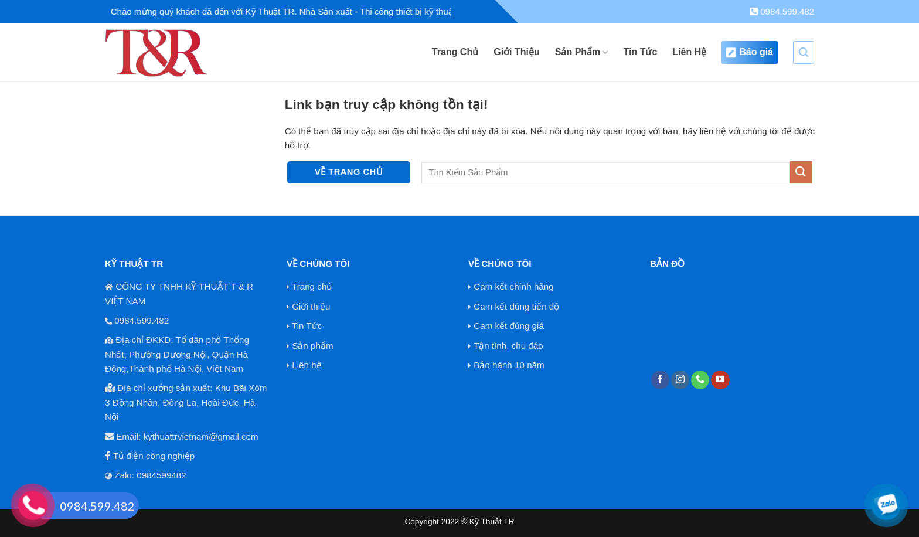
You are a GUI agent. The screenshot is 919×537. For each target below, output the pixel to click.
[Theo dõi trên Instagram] (680, 380)
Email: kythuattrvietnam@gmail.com (187, 436)
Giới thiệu (311, 306)
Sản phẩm (312, 346)
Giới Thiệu (516, 52)
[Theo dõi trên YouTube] (720, 380)
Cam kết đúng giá (509, 326)
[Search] (803, 52)
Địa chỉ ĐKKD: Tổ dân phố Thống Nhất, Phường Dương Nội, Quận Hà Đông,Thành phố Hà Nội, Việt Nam (177, 354)
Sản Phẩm (581, 52)
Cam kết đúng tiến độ (516, 306)
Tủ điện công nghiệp (154, 456)
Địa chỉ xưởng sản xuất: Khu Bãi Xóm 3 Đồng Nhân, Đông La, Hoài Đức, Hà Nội (186, 402)
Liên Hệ (689, 52)
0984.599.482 (782, 11)
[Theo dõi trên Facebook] (660, 380)
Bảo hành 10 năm (509, 365)
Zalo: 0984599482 (150, 475)
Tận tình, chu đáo (508, 346)
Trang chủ (312, 286)
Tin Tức (640, 52)
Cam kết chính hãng (513, 286)
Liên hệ (306, 365)
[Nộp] (801, 172)
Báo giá (749, 52)
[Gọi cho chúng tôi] (700, 380)
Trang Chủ (455, 52)
